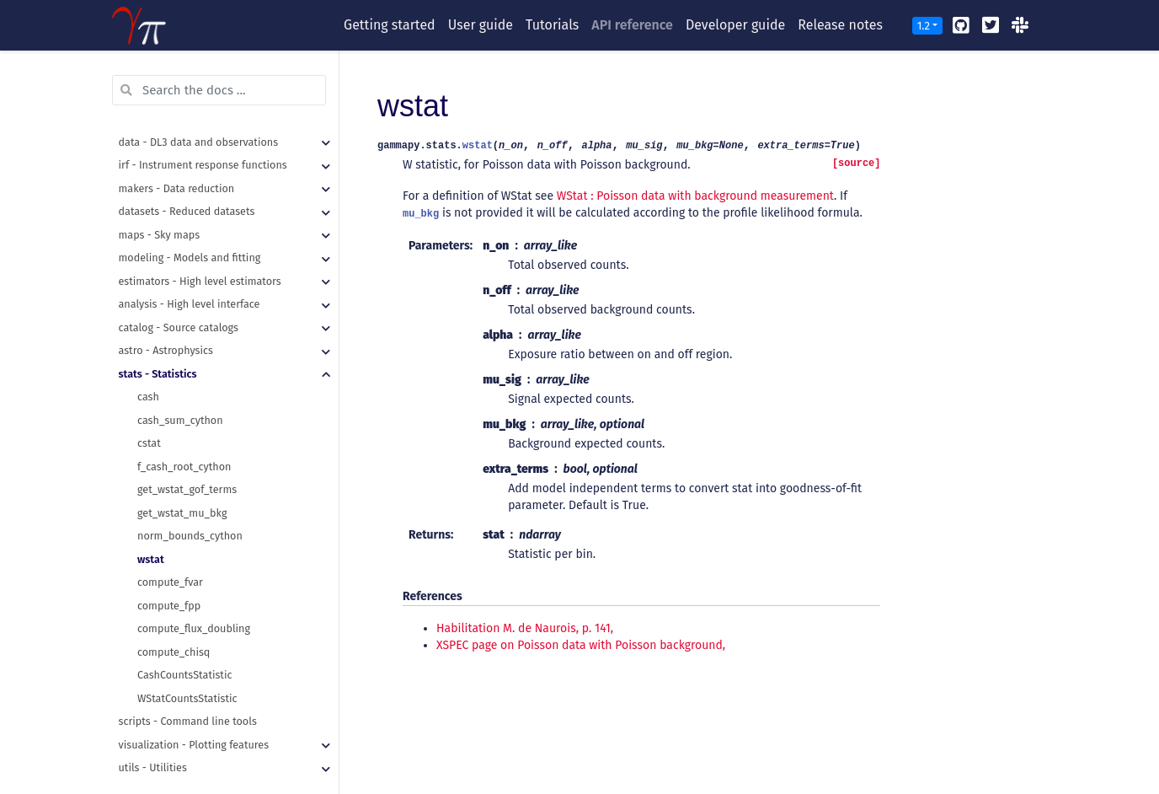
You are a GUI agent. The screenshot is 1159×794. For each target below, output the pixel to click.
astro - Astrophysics (166, 327)
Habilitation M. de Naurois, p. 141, (524, 628)
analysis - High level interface (189, 281)
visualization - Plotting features (194, 722)
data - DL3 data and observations (199, 119)
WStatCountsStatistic (187, 675)
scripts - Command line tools (188, 698)
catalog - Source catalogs (178, 304)
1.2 (923, 25)
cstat (149, 420)
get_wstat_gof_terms (187, 466)
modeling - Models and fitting (190, 234)
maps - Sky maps (159, 212)
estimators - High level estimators (200, 258)
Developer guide (735, 25)
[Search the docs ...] (219, 67)
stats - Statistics (158, 351)
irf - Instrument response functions (203, 142)
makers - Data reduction (177, 165)
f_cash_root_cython (184, 443)
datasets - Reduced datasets (187, 188)
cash (148, 373)
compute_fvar (170, 559)
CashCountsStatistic (184, 652)
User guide (480, 25)
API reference (632, 25)
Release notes (840, 25)
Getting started (389, 25)
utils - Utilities (153, 744)
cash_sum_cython (180, 397)
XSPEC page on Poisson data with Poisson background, (580, 645)
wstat (150, 536)
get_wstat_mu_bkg (182, 490)
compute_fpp (168, 583)
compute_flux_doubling (193, 605)
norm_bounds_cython (190, 513)
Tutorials (552, 25)
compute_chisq (173, 629)
